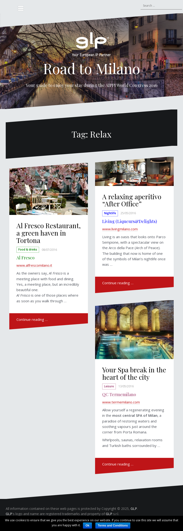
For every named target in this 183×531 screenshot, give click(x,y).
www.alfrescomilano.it (34, 265)
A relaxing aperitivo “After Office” (131, 200)
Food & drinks (27, 250)
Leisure (109, 386)
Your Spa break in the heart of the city (134, 373)
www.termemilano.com (121, 402)
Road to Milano (91, 68)
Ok (87, 525)
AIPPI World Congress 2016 (131, 85)
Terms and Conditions (113, 525)
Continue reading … (32, 319)
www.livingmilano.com (120, 229)
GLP (134, 508)
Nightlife (110, 213)
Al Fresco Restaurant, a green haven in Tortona (48, 233)
